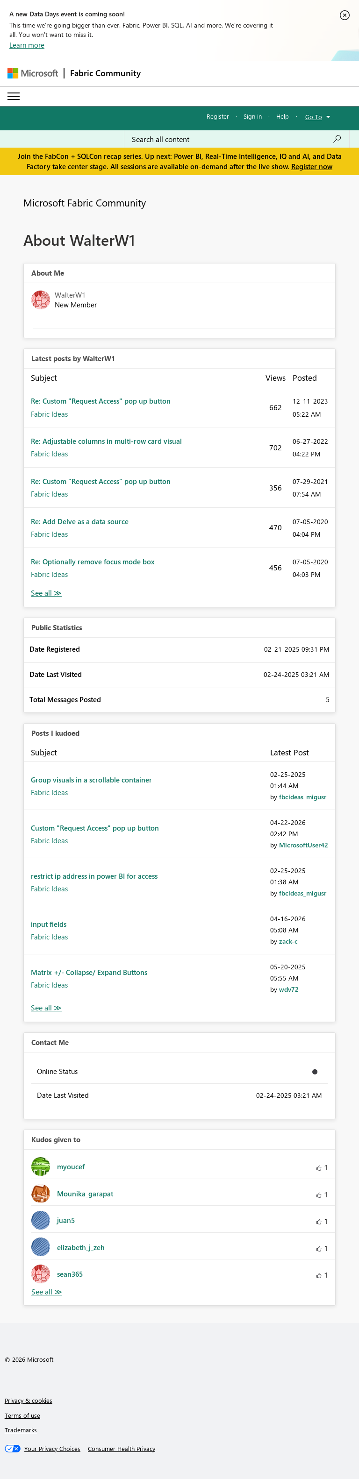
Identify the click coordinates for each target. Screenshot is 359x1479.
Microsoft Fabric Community (84, 202)
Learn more (26, 45)
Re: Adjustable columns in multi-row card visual (106, 441)
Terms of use (22, 1415)
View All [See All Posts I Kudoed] (46, 1008)
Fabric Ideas (49, 414)
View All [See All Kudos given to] (46, 1292)
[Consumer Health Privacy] (121, 1448)
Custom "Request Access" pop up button (95, 827)
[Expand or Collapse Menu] (13, 96)
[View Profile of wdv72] (289, 989)
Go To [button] (313, 117)
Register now (311, 166)
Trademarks (21, 1430)
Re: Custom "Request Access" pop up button (101, 400)
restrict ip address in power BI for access (94, 876)
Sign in (253, 116)
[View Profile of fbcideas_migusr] (302, 796)
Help (282, 116)
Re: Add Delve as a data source (80, 521)
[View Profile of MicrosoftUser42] (303, 844)
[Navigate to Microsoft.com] (32, 73)
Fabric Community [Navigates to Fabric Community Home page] (105, 72)
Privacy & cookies (28, 1400)
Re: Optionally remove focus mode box (93, 561)
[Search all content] (237, 139)
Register (218, 116)
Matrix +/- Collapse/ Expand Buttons (89, 972)
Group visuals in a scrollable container (91, 779)
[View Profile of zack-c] (288, 941)
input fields (48, 924)
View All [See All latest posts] (46, 593)
